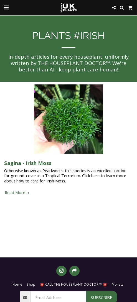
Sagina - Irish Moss (27, 162)
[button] (6, 7)
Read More (18, 192)
